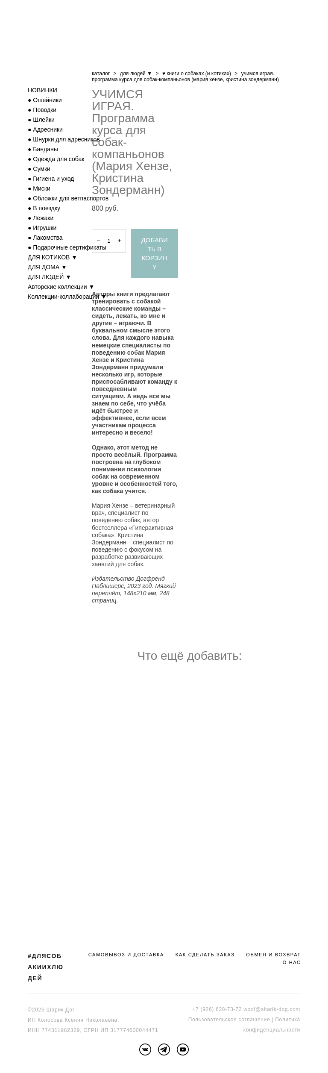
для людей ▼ (136, 73)
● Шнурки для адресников (64, 139)
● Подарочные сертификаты (67, 247)
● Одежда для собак (56, 159)
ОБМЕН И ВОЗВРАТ (273, 954)
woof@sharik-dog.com (271, 1009)
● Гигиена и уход (51, 178)
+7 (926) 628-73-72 (217, 1009)
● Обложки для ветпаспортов (68, 198)
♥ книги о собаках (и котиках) (196, 73)
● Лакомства (45, 237)
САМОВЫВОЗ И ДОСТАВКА (126, 954)
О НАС (292, 962)
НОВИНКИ (42, 90)
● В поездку (44, 208)
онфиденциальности (273, 1030)
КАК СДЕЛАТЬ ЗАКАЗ (205, 954)
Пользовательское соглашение (229, 1020)
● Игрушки (42, 227)
